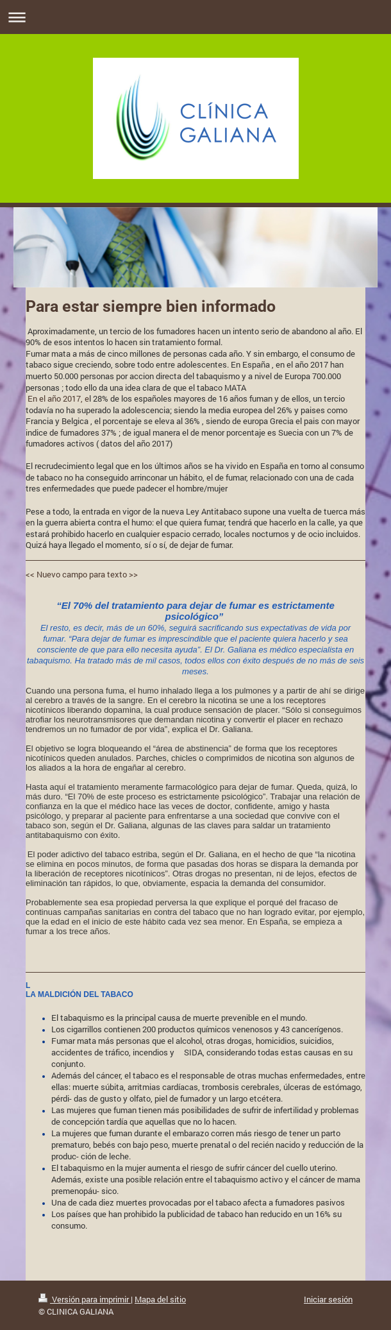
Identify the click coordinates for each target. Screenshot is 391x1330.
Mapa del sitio (160, 1299)
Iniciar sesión (328, 1299)
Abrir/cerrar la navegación (195, 17)
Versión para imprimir (84, 1299)
